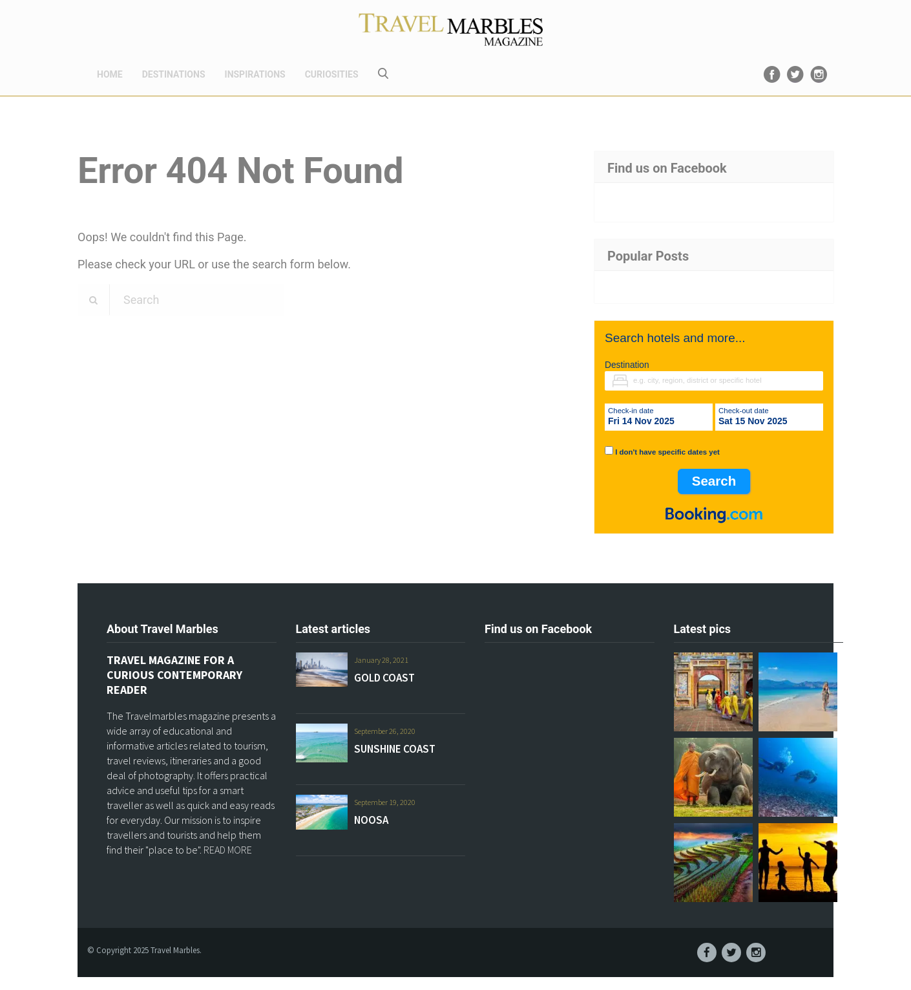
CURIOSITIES (332, 74)
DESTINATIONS (173, 74)
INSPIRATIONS (255, 74)
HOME (110, 74)
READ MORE (228, 849)
